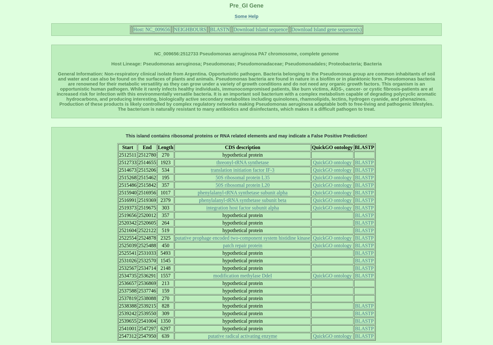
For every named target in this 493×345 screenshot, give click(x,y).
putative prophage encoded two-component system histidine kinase (242, 238)
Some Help (246, 16)
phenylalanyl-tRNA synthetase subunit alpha (243, 192)
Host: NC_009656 (151, 29)
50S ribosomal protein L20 (243, 185)
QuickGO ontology (332, 162)
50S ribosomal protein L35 (243, 177)
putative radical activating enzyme (242, 336)
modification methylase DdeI (242, 275)
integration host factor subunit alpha (242, 207)
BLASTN (220, 29)
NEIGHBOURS (190, 29)
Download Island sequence (260, 29)
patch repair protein (242, 245)
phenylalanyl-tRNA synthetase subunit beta (242, 200)
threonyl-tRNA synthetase (242, 162)
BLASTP (364, 162)
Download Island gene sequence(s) (326, 29)
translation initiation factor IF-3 (242, 170)
